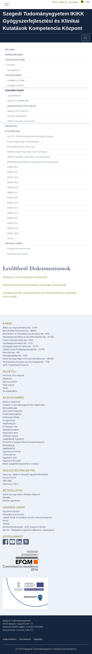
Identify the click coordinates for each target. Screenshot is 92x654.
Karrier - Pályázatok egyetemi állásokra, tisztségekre (28, 530)
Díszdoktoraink (10, 433)
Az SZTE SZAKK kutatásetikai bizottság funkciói (30, 136)
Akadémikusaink (11, 429)
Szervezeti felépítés (12, 411)
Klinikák (11, 65)
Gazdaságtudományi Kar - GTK (18, 343)
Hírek (5, 388)
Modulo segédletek (17, 116)
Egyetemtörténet (12, 451)
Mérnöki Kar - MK (11, 352)
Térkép (6, 524)
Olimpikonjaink (10, 436)
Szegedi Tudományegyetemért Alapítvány (24, 405)
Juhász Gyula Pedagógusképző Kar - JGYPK (24, 349)
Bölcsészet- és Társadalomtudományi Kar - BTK (26, 334)
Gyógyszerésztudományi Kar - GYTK (20, 346)
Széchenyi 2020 (10, 484)
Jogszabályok (13, 95)
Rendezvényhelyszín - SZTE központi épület (24, 527)
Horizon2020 (9, 477)
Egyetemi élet (10, 457)
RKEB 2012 (12, 218)
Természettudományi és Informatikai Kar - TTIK (26, 362)
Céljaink (10, 49)
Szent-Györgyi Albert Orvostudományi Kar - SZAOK (28, 358)
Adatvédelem (9, 639)
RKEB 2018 (12, 187)
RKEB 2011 (12, 223)
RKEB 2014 (12, 208)
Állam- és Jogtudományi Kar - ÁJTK (20, 327)
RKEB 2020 (12, 177)
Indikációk (11, 126)
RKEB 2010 (12, 228)
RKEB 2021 (12, 172)
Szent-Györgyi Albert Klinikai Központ (21, 494)
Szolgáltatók (13, 70)
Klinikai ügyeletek (11, 500)
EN (87, 2)
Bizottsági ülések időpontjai (21, 146)
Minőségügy (9, 445)
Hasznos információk (17, 111)
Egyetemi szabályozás (18, 100)
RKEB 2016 (12, 197)
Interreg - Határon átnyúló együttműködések (25, 474)
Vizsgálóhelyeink (15, 60)
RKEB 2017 (12, 192)
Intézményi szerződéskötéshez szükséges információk (34, 284)
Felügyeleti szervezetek (19, 248)
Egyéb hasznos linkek (17, 254)
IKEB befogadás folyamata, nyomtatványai (28, 157)
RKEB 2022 (12, 167)
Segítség (38, 639)
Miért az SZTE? (10, 382)
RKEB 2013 (12, 213)
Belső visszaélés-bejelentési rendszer (21, 464)
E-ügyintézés (9, 420)
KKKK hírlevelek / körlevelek (21, 121)
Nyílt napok (8, 385)
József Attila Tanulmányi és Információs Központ (27, 517)
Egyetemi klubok (11, 511)
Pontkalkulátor (10, 391)
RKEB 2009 (12, 233)
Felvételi (9, 371)
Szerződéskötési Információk (21, 106)
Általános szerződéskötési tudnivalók (25, 277)
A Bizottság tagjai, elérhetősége (23, 141)
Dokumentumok (14, 90)
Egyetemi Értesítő (12, 460)
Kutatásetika (12, 131)
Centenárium (9, 454)
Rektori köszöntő (11, 402)
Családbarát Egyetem (13, 439)
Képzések (7, 378)
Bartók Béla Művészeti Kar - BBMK (19, 330)
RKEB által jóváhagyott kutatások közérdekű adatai (32, 162)
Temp (10, 238)
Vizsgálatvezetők (15, 85)
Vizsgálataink (13, 75)
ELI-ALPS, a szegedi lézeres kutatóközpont (24, 442)
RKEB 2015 (12, 202)
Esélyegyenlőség (11, 417)
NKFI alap (7, 480)
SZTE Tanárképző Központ (16, 365)
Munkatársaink (14, 54)
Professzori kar (10, 426)
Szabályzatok (9, 448)
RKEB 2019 (12, 182)
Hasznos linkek (14, 243)
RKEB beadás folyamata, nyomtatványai (27, 151)
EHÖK (6, 520)
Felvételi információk (13, 375)
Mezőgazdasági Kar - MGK (15, 355)
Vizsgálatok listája (15, 80)
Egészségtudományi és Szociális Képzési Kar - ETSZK (28, 337)
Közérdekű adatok (12, 414)
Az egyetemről (13, 397)
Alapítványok (9, 423)
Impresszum (25, 639)
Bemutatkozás (10, 408)
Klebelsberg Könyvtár (13, 514)
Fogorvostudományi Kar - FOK (18, 340)
